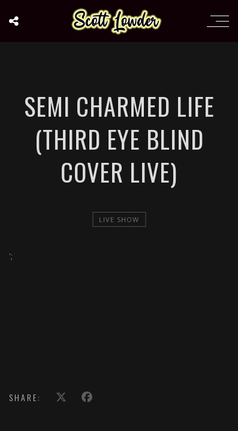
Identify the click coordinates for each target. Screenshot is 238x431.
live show (119, 219)
